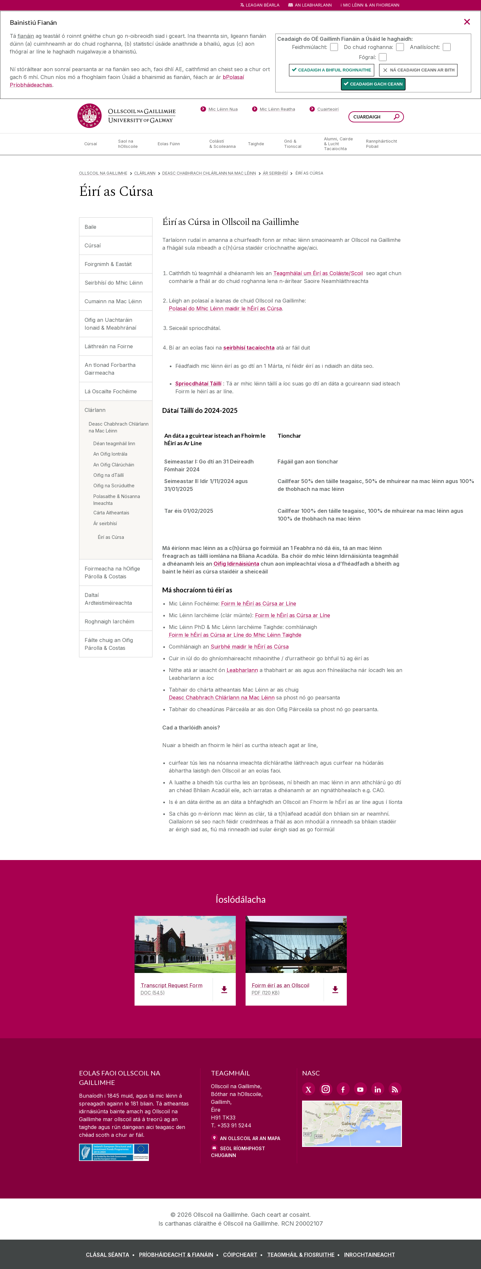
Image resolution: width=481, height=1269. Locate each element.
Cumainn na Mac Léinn (113, 301)
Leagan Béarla (263, 5)
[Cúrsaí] (96, 143)
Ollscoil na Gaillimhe (103, 173)
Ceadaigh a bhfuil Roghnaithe (334, 70)
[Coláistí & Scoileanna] (223, 143)
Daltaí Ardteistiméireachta (108, 599)
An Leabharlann (313, 5)
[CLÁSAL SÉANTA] (111, 1255)
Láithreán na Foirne (109, 346)
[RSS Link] (395, 1088)
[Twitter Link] (308, 1088)
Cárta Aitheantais (111, 512)
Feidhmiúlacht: (309, 46)
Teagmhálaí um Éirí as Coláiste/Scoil (318, 273)
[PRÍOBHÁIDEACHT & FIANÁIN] (180, 1255)
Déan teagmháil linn (114, 443)
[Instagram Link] (325, 1089)
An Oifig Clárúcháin (113, 464)
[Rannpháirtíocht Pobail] (381, 143)
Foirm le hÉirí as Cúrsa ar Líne (258, 603)
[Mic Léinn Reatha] (273, 110)
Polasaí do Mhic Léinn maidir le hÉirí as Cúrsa (225, 308)
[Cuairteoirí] (324, 110)
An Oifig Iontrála (110, 454)
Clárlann (144, 173)
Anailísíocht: (425, 46)
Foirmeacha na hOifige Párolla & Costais (112, 572)
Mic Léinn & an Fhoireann (371, 5)
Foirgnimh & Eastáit (108, 264)
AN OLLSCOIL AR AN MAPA (250, 1138)
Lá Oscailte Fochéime (111, 391)
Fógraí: (367, 57)
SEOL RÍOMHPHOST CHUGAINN (238, 1152)
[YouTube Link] (360, 1088)
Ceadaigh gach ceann (376, 84)
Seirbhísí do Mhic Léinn (114, 282)
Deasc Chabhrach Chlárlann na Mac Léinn (209, 173)
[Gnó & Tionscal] (299, 143)
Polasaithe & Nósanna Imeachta (116, 500)
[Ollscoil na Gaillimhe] (126, 115)
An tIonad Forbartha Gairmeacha (110, 369)
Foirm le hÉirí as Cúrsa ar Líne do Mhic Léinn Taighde (235, 635)
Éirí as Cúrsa (111, 537)
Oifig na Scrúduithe (114, 485)
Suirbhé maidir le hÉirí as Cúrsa (250, 646)
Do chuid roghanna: (368, 46)
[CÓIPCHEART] (244, 1255)
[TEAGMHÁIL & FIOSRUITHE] (305, 1255)
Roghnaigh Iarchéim (109, 621)
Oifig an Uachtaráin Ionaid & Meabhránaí (110, 324)
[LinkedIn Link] (377, 1088)
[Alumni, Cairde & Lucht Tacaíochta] (340, 143)
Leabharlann (242, 670)
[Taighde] (261, 143)
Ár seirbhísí (275, 173)
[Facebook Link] (343, 1088)
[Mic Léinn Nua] (219, 110)
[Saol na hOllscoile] (133, 143)
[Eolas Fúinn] (178, 143)
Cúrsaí (93, 245)
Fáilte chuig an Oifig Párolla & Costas (109, 644)
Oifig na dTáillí (108, 475)
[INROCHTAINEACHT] (369, 1255)
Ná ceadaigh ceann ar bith (422, 70)
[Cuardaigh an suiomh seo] (397, 117)
